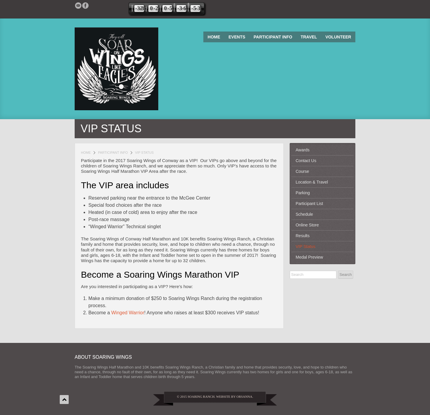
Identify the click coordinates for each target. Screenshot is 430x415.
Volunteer (338, 37)
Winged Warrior (127, 312)
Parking (303, 192)
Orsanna (244, 396)
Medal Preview (309, 257)
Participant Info (273, 37)
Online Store (307, 225)
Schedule (304, 214)
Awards (302, 149)
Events (236, 37)
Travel (309, 37)
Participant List (309, 203)
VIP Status (305, 246)
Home (214, 37)
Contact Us (306, 160)
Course (302, 171)
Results (303, 235)
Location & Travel (312, 182)
